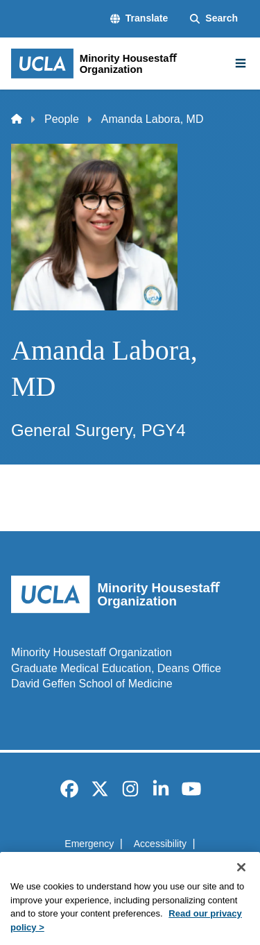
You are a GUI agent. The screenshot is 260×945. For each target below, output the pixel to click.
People (61, 119)
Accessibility (160, 843)
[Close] (241, 886)
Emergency (89, 843)
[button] (139, 19)
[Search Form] (214, 19)
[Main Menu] (240, 63)
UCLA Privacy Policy (125, 867)
